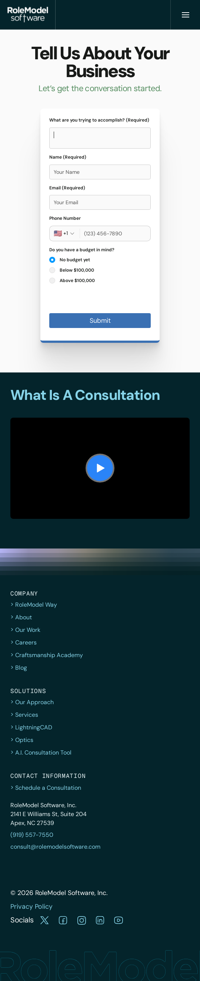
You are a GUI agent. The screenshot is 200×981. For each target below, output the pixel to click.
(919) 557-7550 (31, 835)
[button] (44, 920)
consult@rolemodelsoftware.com (55, 847)
